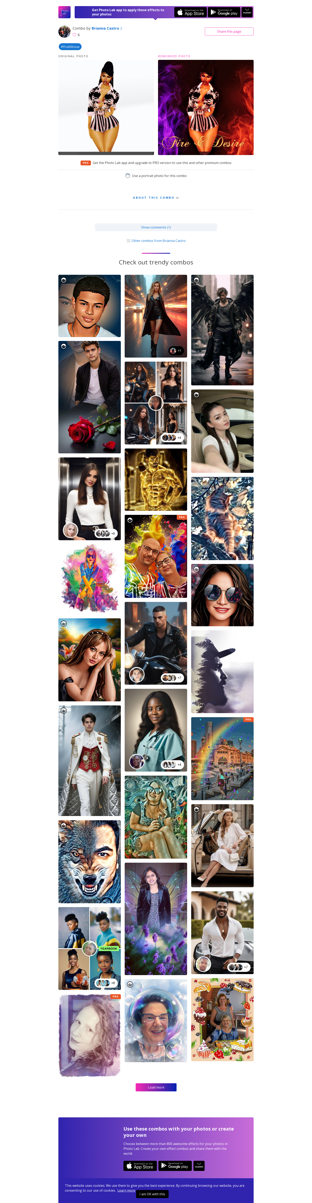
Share (229, 31)
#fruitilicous (70, 46)
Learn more (126, 1190)
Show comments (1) (156, 227)
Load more (156, 1087)
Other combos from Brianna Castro (156, 240)
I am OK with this (152, 1194)
